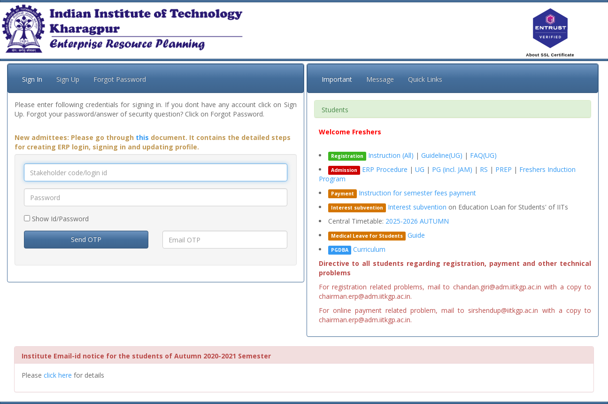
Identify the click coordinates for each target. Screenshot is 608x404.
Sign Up (67, 79)
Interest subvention (417, 206)
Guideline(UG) (441, 155)
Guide (416, 235)
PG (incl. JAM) (453, 169)
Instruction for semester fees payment (417, 192)
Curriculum (369, 249)
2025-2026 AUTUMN (417, 221)
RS (485, 169)
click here (58, 375)
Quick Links (425, 79)
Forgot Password (119, 79)
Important (337, 79)
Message (380, 79)
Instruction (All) (391, 155)
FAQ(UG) (483, 155)
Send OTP (86, 239)
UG (420, 169)
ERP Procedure (385, 169)
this (142, 137)
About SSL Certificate (550, 55)
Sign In (32, 79)
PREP (504, 169)
